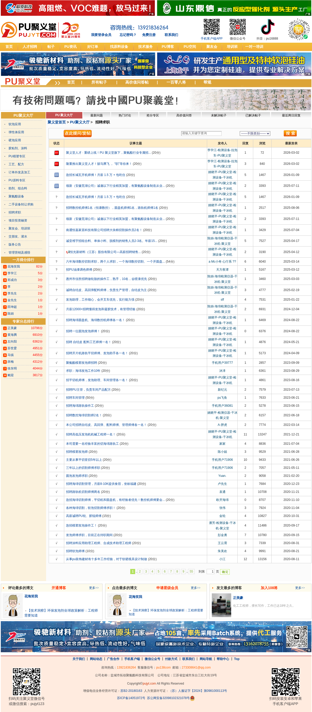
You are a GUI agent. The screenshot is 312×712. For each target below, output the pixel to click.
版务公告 (15, 244)
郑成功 (12, 280)
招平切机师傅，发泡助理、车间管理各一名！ (97, 380)
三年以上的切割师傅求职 (83, 468)
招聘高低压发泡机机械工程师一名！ (91, 434)
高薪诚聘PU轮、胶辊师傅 (83, 516)
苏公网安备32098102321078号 (168, 698)
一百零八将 (176, 82)
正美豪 (12, 328)
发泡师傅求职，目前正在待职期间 (89, 535)
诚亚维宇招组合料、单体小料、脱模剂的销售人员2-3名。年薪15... (111, 241)
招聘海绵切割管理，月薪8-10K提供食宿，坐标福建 (101, 484)
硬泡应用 (15, 140)
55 (191, 571)
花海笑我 (14, 266)
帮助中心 (223, 659)
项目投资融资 (18, 220)
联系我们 (171, 35)
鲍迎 (11, 375)
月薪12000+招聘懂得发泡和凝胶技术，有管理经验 (100, 309)
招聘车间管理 (75, 397)
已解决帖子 (253, 115)
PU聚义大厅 (23, 115)
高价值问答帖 (137, 82)
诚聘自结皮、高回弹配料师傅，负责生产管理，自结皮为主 (106, 290)
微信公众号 (152, 659)
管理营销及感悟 (19, 252)
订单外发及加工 (19, 172)
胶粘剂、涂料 (18, 148)
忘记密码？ (128, 35)
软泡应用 (15, 124)
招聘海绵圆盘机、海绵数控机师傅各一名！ (95, 320)
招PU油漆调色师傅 (79, 269)
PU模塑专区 (17, 156)
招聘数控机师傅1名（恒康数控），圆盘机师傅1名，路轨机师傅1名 (112, 208)
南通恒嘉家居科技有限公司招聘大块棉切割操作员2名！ (104, 230)
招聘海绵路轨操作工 (80, 405)
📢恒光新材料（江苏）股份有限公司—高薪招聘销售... (103, 252)
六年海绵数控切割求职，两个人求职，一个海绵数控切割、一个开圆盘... (115, 261)
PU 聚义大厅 (64, 115)
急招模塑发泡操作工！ (81, 525)
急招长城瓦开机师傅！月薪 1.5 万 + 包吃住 (95, 175)
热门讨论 (125, 115)
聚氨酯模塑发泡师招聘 (81, 363)
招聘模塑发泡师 (77, 452)
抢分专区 (153, 115)
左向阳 (12, 341)
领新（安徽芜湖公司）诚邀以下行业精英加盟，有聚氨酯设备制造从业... (115, 186)
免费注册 (149, 35)
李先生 (12, 293)
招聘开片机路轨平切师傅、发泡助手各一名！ (97, 353)
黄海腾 (12, 335)
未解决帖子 (219, 115)
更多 (94, 588)
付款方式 (171, 659)
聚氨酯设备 (16, 196)
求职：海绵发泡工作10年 (83, 371)
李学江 (12, 273)
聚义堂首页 (57, 122)
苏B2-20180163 (131, 691)
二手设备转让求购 (21, 204)
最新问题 (96, 115)
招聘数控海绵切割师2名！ (84, 415)
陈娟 (11, 313)
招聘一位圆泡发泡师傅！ (83, 331)
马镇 (11, 355)
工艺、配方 (16, 164)
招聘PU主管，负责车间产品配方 (88, 389)
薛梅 (11, 362)
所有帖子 (99, 82)
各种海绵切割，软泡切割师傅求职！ (91, 508)
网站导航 (206, 659)
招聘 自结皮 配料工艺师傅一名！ (88, 342)
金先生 (12, 300)
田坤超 (12, 307)
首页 (71, 82)
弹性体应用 (16, 132)
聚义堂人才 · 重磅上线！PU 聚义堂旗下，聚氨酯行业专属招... (108, 152)
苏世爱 (12, 348)
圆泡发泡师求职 (77, 476)
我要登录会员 (101, 35)
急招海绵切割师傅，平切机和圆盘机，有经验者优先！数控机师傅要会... (115, 500)
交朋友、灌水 (18, 236)
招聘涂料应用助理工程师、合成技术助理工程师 (98, 543)
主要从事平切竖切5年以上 (84, 460)
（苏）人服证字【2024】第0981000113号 (198, 691)
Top (237, 659)
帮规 (207, 82)
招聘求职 (15, 212)
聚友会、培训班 (19, 228)
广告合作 (113, 659)
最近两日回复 (291, 115)
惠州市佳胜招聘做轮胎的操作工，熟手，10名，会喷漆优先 (106, 279)
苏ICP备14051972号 (131, 698)
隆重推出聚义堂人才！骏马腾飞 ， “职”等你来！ (99, 164)
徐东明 (12, 368)
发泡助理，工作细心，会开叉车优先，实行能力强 (100, 299)
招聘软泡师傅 (75, 551)
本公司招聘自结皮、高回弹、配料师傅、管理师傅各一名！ (106, 425)
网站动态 (96, 659)
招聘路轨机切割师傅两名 (83, 492)
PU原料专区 (17, 180)
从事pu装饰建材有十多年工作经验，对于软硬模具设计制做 (106, 559)
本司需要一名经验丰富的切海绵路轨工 (92, 444)
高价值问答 (184, 115)
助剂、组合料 (18, 188)
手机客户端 (132, 659)
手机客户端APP (211, 38)
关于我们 (78, 659)
